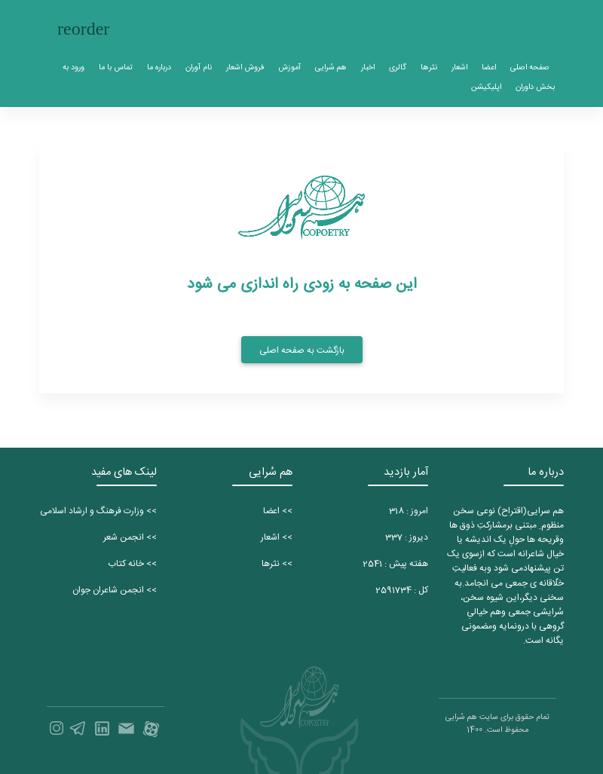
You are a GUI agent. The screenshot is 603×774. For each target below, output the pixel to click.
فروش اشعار (245, 67)
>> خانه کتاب (132, 563)
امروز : (408, 511)
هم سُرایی (331, 67)
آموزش (289, 67)
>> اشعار (276, 537)
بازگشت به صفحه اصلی (301, 350)
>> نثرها (277, 563)
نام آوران (198, 67)
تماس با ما (116, 67)
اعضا (489, 67)
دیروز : (406, 537)
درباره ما (159, 67)
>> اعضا (277, 511)
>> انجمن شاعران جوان (114, 590)
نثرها (429, 67)
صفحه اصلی (529, 67)
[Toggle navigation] (83, 29)
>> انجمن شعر (130, 537)
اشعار (459, 67)
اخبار (368, 67)
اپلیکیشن (486, 87)
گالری (397, 67)
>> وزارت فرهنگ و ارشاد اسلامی (98, 511)
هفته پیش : (395, 563)
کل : (401, 590)
